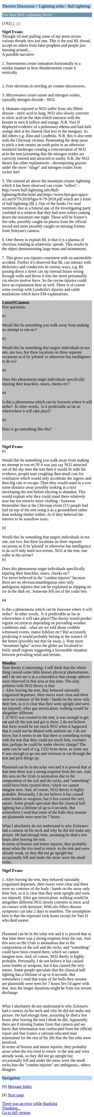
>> (18, 23)
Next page (16, 1095)
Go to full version (16, 1112)
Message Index (20, 1086)
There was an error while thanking (29, 1103)
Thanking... (11, 1108)
